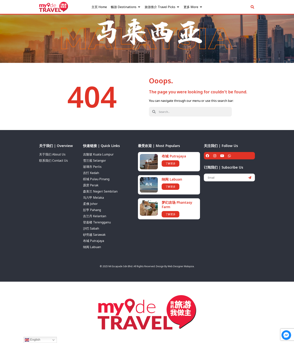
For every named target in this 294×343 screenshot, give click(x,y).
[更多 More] (193, 6)
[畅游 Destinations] (126, 6)
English (32, 340)
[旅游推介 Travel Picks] (162, 6)
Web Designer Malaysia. (181, 266)
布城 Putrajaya (174, 156)
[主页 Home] (99, 6)
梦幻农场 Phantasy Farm (177, 204)
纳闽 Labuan (172, 179)
